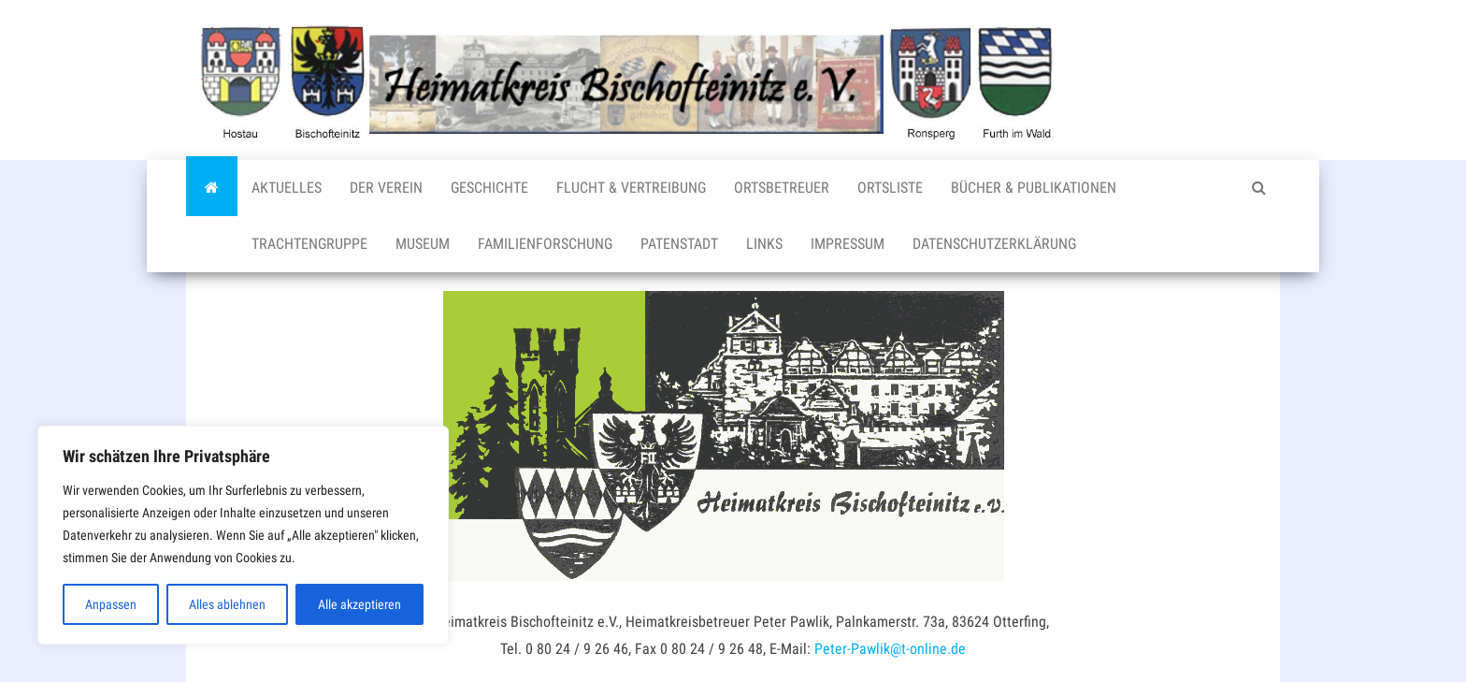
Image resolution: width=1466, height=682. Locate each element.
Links (764, 244)
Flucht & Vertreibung (631, 187)
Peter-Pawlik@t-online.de (890, 649)
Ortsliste (890, 187)
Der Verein (386, 187)
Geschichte (489, 187)
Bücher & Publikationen (1033, 187)
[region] (243, 535)
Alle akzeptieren (359, 604)
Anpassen (111, 604)
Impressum (847, 244)
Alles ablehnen (227, 604)
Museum (422, 244)
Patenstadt (679, 244)
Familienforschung (545, 244)
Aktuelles (287, 187)
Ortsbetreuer (781, 187)
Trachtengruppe (309, 244)
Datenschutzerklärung (994, 244)
